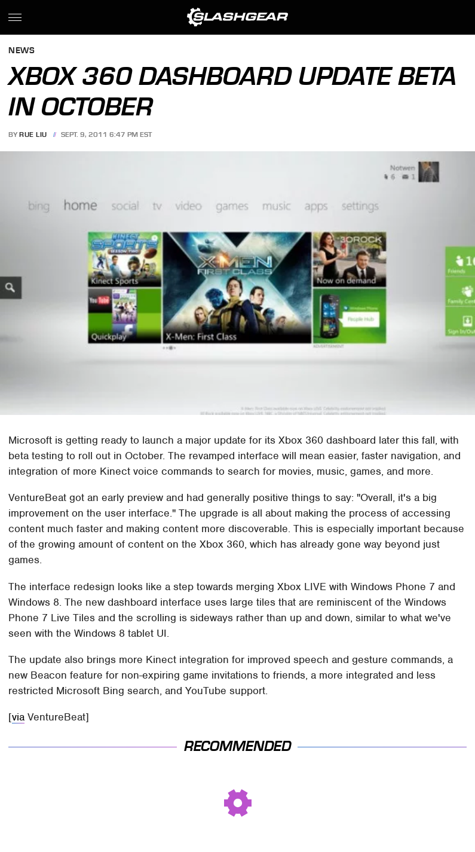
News (21, 51)
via (18, 716)
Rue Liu (33, 134)
